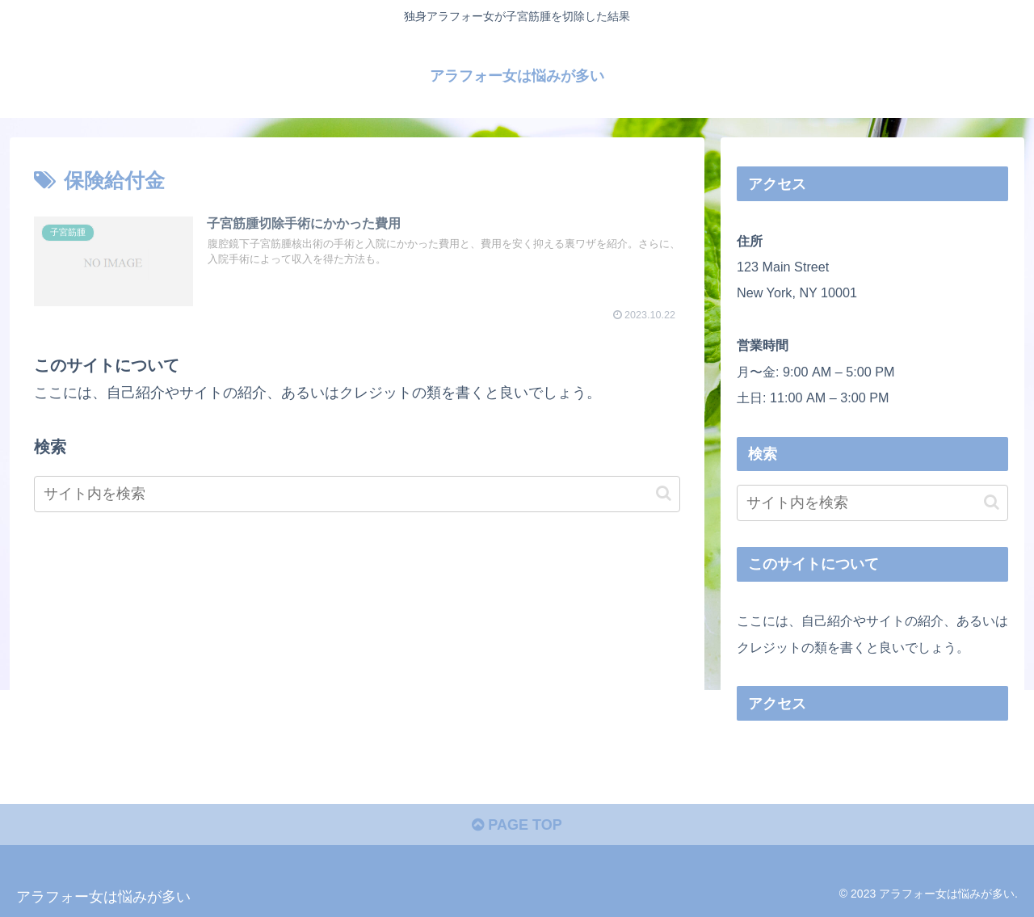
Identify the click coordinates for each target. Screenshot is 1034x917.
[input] (357, 494)
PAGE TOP (516, 825)
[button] (663, 493)
